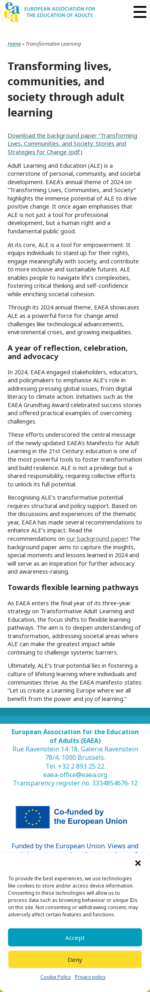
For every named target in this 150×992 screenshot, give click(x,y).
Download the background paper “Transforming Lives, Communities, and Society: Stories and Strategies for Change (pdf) (72, 143)
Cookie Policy (55, 977)
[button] (138, 863)
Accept (75, 938)
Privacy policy (90, 977)
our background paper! (97, 538)
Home (14, 43)
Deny (75, 960)
